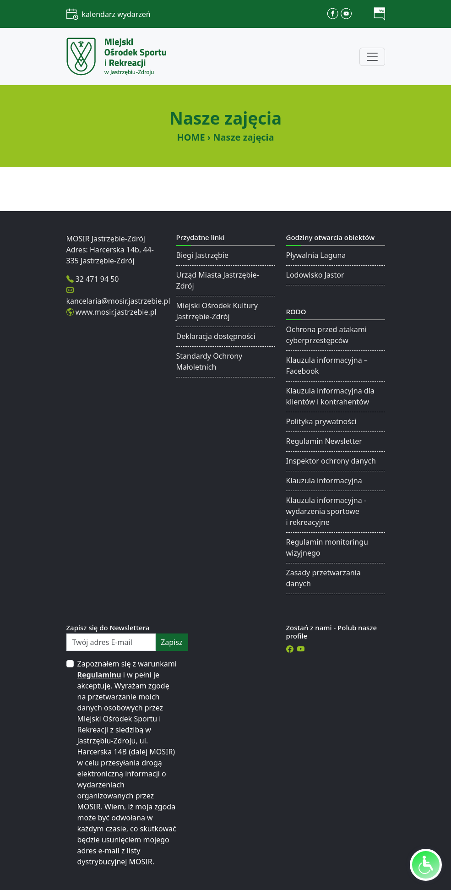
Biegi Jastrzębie (202, 255)
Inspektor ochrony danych (331, 461)
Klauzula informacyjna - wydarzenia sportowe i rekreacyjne (326, 511)
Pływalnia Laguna (316, 255)
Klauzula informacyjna (324, 480)
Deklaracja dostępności (215, 336)
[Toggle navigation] (372, 57)
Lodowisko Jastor (315, 275)
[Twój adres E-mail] (111, 642)
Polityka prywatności (321, 421)
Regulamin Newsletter (324, 441)
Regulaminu (99, 675)
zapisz (171, 642)
